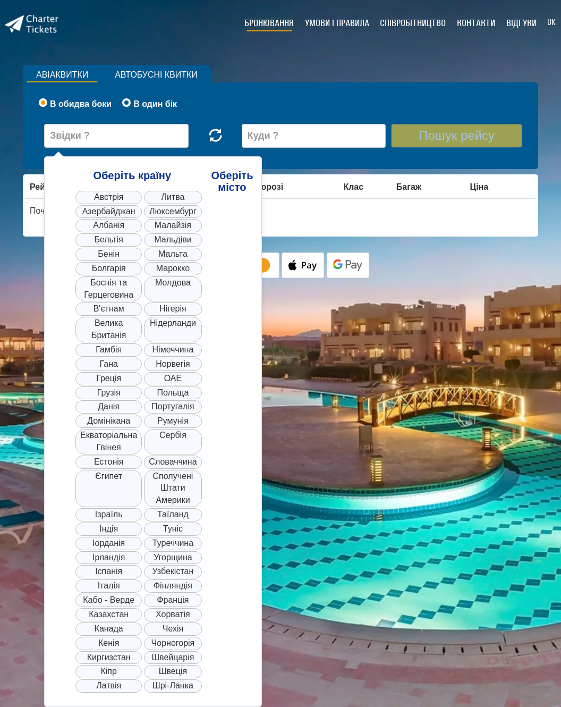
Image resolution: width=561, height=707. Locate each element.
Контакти (476, 23)
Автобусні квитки (156, 74)
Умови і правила (338, 23)
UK (551, 22)
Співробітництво (414, 23)
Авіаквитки (62, 74)
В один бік (149, 103)
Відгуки (521, 23)
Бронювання (270, 23)
